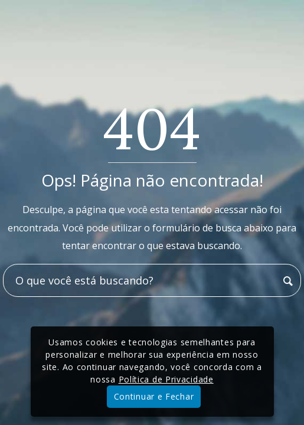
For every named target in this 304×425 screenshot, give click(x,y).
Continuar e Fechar (154, 396)
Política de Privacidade (166, 379)
